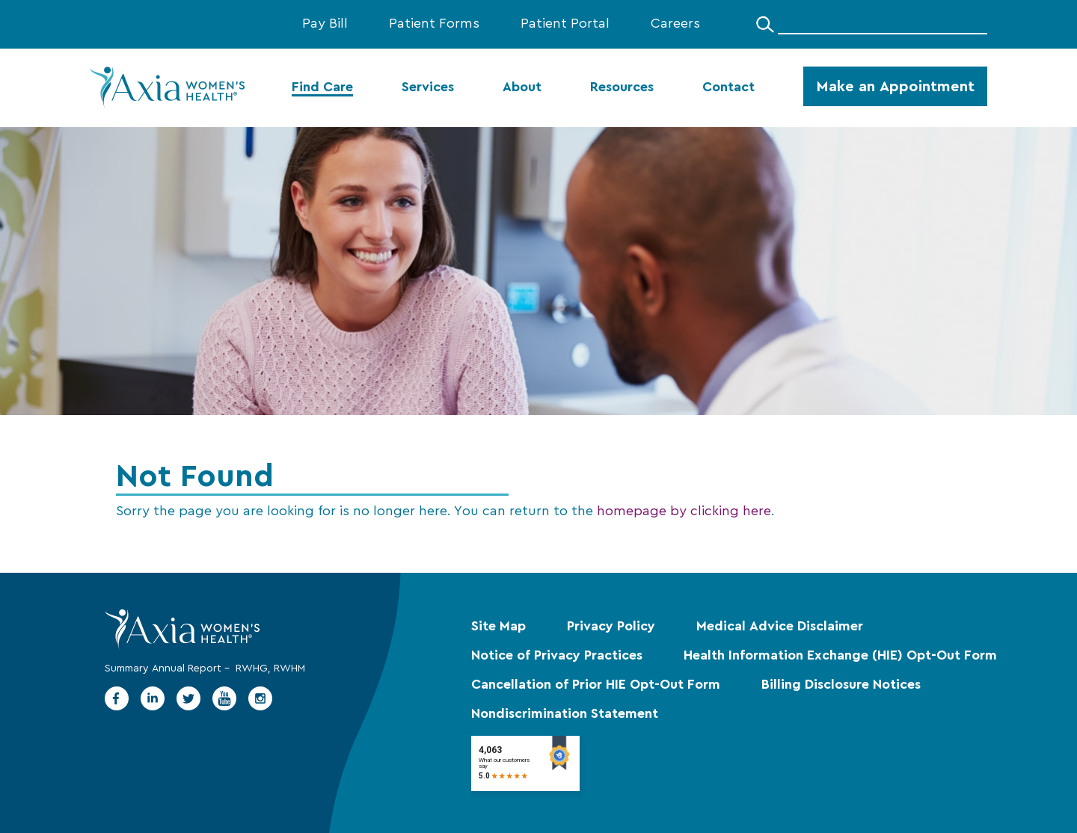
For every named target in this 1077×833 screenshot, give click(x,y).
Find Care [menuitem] (322, 87)
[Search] (765, 24)
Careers (675, 24)
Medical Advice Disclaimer (779, 626)
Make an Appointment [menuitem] (895, 86)
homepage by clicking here (684, 511)
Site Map (498, 626)
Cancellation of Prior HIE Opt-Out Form (595, 685)
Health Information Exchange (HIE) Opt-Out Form (840, 656)
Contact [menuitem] (728, 87)
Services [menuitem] (428, 87)
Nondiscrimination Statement (564, 714)
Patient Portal (565, 24)
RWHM (289, 668)
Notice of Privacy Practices (556, 656)
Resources (622, 87)
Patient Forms (434, 24)
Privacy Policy (611, 626)
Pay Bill (325, 24)
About (522, 87)
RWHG (252, 668)
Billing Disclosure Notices (841, 685)
